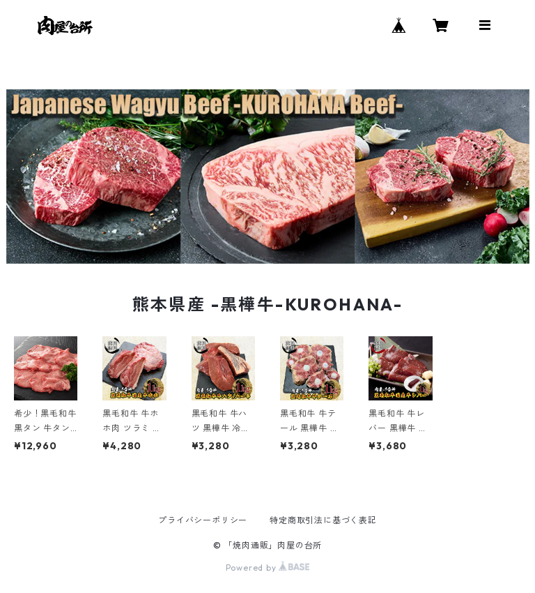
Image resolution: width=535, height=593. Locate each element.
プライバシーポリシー (202, 520)
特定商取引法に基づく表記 (323, 520)
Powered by (268, 567)
